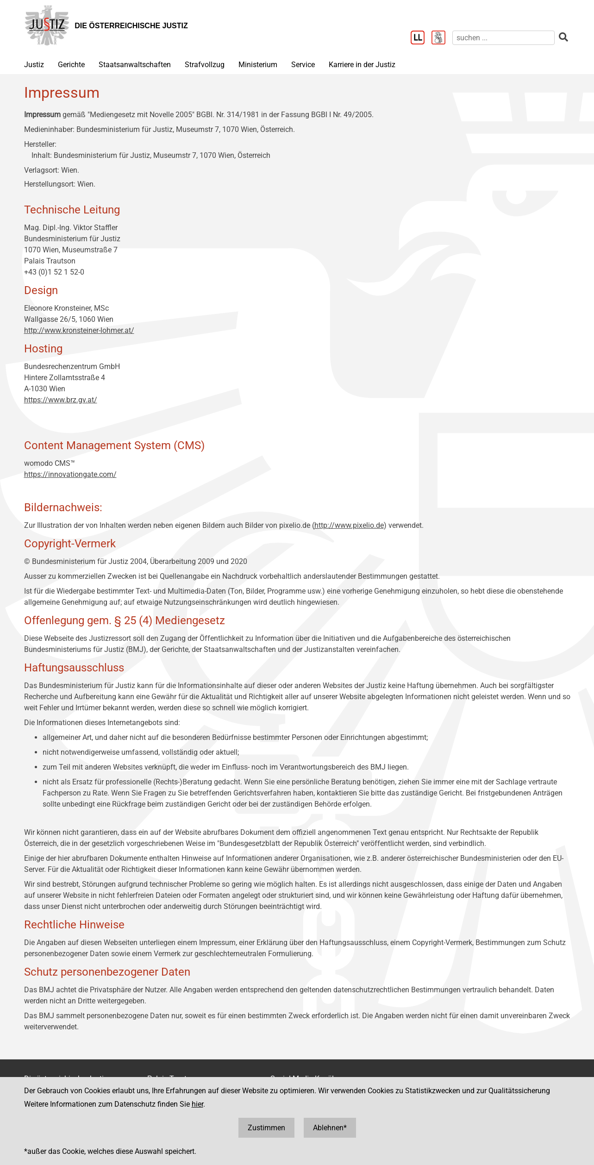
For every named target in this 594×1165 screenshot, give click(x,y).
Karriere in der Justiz (362, 64)
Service (303, 64)
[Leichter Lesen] (421, 38)
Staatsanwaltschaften (135, 64)
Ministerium (257, 64)
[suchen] (503, 38)
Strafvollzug (205, 64)
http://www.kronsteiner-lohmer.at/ (79, 330)
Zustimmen (266, 1127)
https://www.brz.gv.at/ (60, 399)
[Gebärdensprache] (441, 38)
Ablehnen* (330, 1127)
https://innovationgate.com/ (70, 474)
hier (197, 1104)
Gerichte (71, 64)
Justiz (34, 64)
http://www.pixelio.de (349, 525)
